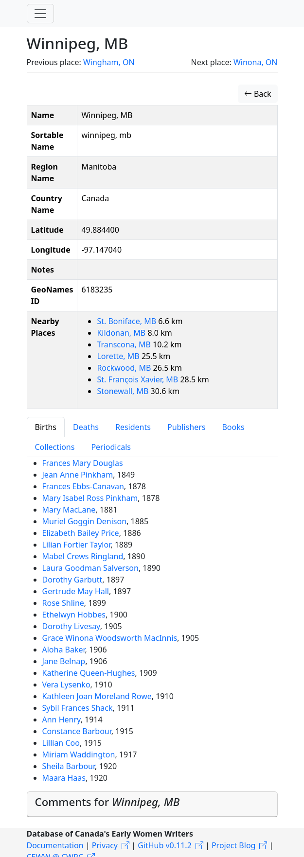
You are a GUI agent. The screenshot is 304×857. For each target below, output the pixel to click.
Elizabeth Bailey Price (80, 533)
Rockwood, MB (125, 367)
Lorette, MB (119, 356)
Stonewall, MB (123, 391)
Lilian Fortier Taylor (76, 544)
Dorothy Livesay (71, 626)
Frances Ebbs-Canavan (83, 486)
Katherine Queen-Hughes (88, 673)
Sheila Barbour (68, 766)
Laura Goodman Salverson (90, 568)
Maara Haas (64, 777)
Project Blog (233, 845)
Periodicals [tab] (111, 447)
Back (257, 93)
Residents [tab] (133, 427)
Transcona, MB (125, 344)
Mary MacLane (69, 509)
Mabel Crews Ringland (83, 556)
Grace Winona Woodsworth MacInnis (110, 638)
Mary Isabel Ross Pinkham (90, 498)
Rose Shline (63, 603)
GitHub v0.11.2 (165, 845)
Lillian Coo (61, 742)
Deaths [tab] (86, 427)
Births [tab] (45, 427)
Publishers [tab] (186, 427)
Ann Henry (61, 719)
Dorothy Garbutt (72, 579)
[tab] (152, 804)
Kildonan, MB (122, 332)
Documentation (55, 845)
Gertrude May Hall (75, 591)
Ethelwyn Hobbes (74, 614)
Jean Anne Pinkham (77, 474)
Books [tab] (233, 427)
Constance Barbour (76, 731)
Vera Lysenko (66, 684)
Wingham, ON (109, 62)
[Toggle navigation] (40, 13)
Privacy (105, 845)
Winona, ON (255, 62)
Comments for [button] (107, 801)
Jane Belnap (64, 661)
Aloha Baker (63, 649)
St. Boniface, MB (127, 321)
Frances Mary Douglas (82, 463)
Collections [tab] (55, 447)
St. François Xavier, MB (138, 379)
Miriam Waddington (78, 754)
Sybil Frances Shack (77, 708)
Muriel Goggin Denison (84, 521)
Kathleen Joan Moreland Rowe (97, 696)
